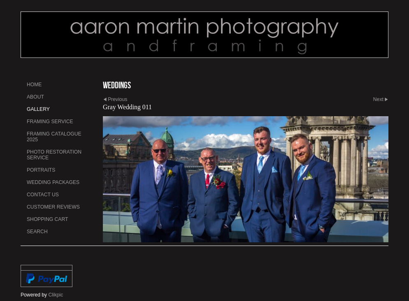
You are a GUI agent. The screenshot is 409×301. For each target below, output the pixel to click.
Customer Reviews (53, 207)
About (35, 97)
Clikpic (56, 295)
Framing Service (50, 121)
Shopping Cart (47, 219)
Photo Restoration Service (54, 155)
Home (34, 84)
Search (37, 231)
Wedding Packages (53, 182)
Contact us (43, 195)
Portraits (41, 170)
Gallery (38, 109)
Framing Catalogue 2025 (54, 136)
